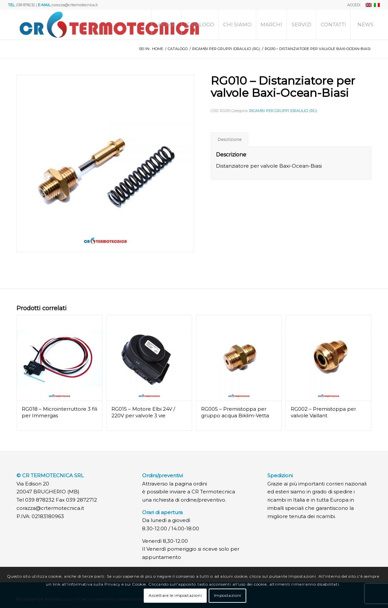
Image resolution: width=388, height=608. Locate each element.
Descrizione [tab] (230, 139)
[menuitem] (352, 5)
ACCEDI (353, 5)
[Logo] (109, 25)
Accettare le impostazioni (175, 595)
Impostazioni (227, 595)
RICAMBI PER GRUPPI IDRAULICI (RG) (283, 110)
